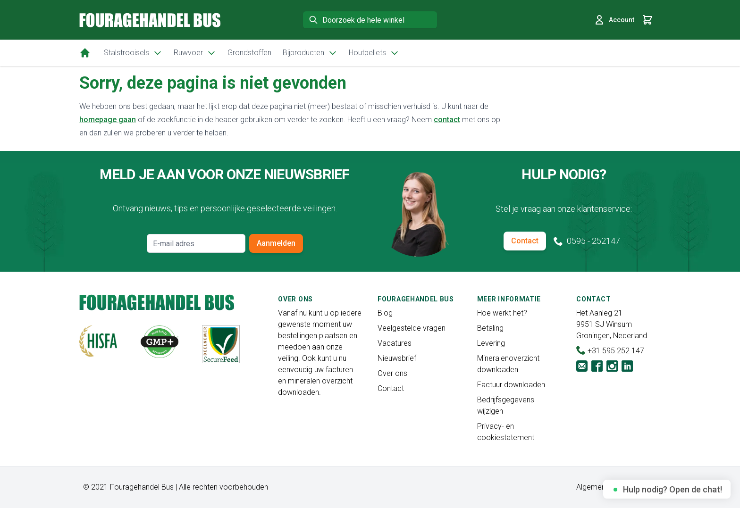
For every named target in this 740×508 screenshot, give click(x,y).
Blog (385, 312)
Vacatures (395, 343)
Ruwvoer (195, 53)
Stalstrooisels (133, 53)
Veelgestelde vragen (412, 328)
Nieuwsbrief (397, 358)
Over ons (392, 373)
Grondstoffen (249, 52)
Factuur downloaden (511, 384)
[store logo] (150, 20)
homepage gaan (107, 119)
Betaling (490, 328)
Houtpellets (374, 53)
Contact (524, 240)
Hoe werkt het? (502, 312)
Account (614, 19)
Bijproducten (310, 53)
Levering (491, 343)
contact (447, 119)
